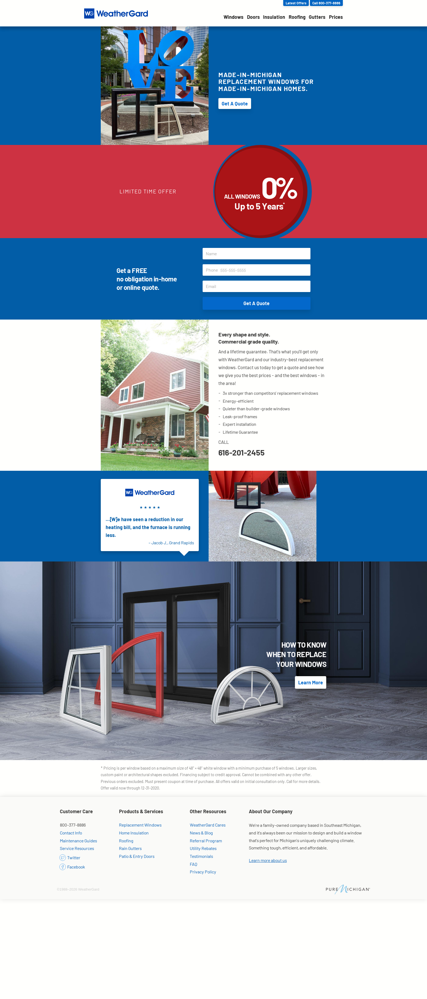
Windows (233, 17)
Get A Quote (235, 104)
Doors (253, 17)
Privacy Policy (203, 871)
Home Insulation (134, 832)
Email (258, 286)
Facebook (72, 866)
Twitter (70, 857)
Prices (336, 17)
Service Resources (77, 848)
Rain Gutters (130, 848)
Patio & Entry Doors (136, 856)
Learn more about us (268, 860)
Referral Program (206, 840)
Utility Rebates (203, 848)
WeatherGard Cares (207, 824)
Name (258, 253)
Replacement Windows (140, 824)
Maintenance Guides (78, 840)
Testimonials (201, 856)
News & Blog (201, 832)
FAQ (193, 864)
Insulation (274, 17)
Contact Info (71, 832)
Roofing (297, 17)
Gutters (317, 17)
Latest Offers (296, 3)
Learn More (310, 682)
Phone (258, 270)
